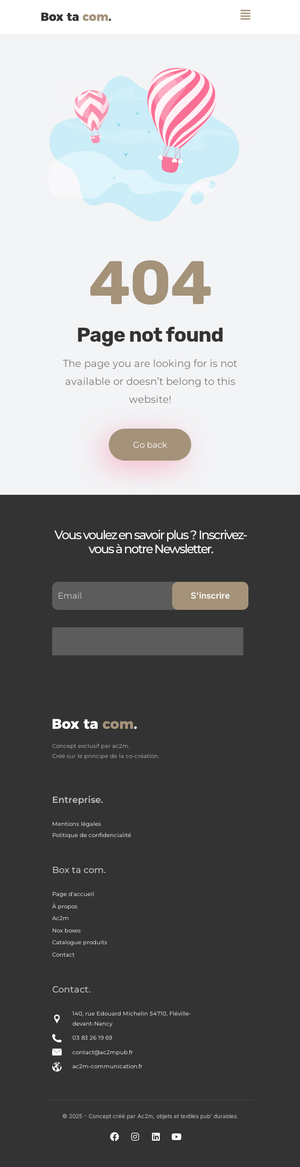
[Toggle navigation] (246, 14)
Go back (150, 444)
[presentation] (150, 649)
